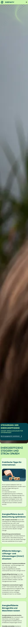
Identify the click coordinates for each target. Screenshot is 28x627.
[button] (26, 2)
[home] (7, 2)
